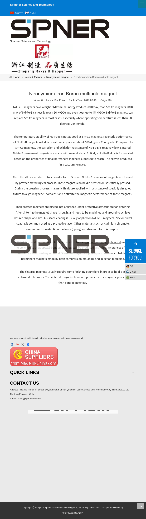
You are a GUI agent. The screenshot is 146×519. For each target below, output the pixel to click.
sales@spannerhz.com (29, 398)
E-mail (133, 272)
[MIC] (34, 356)
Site (110, 100)
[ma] (73, 452)
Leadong (119, 507)
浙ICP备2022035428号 (73, 513)
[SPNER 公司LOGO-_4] (60, 324)
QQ (131, 266)
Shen (132, 277)
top (140, 506)
